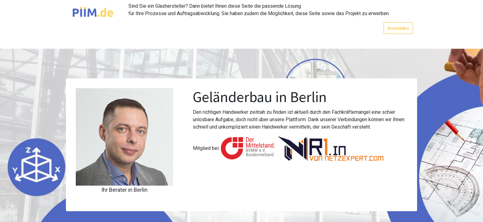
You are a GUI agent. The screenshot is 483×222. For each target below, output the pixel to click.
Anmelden (397, 28)
